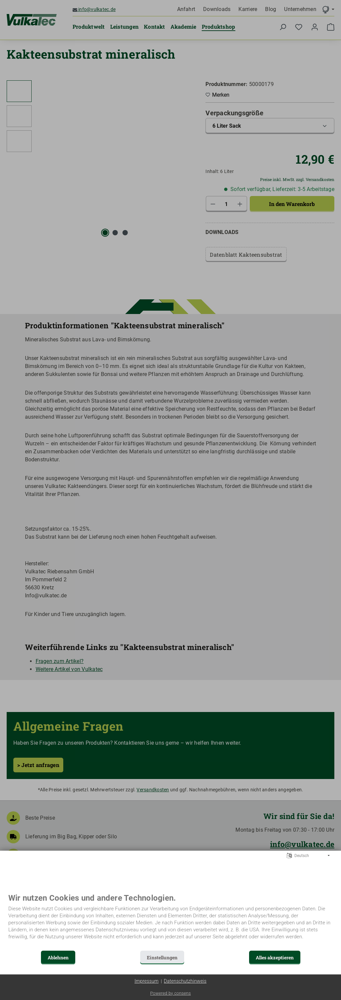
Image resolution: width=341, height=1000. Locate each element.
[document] (170, 921)
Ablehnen (58, 957)
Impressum (147, 981)
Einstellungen (162, 957)
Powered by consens (170, 993)
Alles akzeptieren (275, 957)
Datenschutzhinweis (185, 981)
